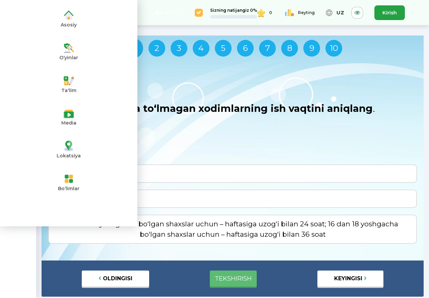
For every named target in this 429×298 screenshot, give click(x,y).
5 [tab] (223, 48)
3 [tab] (179, 48)
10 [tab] (334, 48)
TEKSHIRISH (233, 278)
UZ (332, 12)
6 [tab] (245, 48)
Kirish (389, 12)
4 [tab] (201, 48)
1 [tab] (133, 48)
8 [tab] (289, 48)
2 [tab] (157, 48)
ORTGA (168, 13)
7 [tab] (267, 48)
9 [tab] (311, 48)
